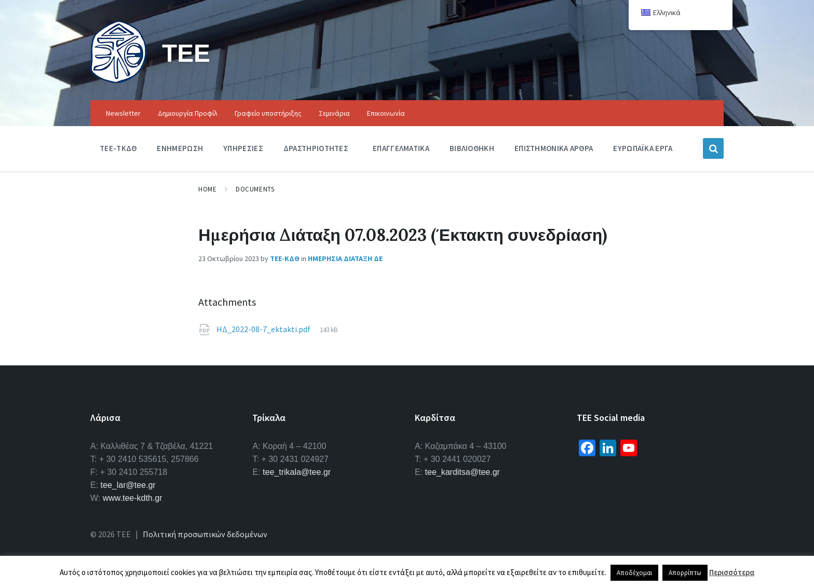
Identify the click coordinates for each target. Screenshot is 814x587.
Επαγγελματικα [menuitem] (401, 148)
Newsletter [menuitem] (123, 113)
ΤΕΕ (186, 53)
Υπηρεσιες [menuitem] (243, 148)
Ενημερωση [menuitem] (180, 148)
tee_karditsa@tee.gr (462, 472)
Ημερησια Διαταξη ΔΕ (345, 258)
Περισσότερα (731, 572)
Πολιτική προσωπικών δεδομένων (205, 534)
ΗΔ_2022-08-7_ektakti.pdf (264, 329)
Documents (255, 189)
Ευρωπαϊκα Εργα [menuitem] (642, 148)
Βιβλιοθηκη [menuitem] (472, 148)
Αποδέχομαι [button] (634, 572)
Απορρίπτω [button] (685, 572)
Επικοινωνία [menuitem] (386, 113)
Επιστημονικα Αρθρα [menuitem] (553, 148)
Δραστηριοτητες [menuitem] (315, 148)
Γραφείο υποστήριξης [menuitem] (268, 113)
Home (207, 189)
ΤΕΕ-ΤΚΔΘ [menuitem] (118, 148)
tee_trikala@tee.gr (297, 472)
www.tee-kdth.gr (132, 498)
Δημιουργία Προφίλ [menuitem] (188, 113)
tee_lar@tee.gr (128, 485)
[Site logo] (118, 80)
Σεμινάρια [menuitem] (334, 113)
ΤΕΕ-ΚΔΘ (285, 258)
